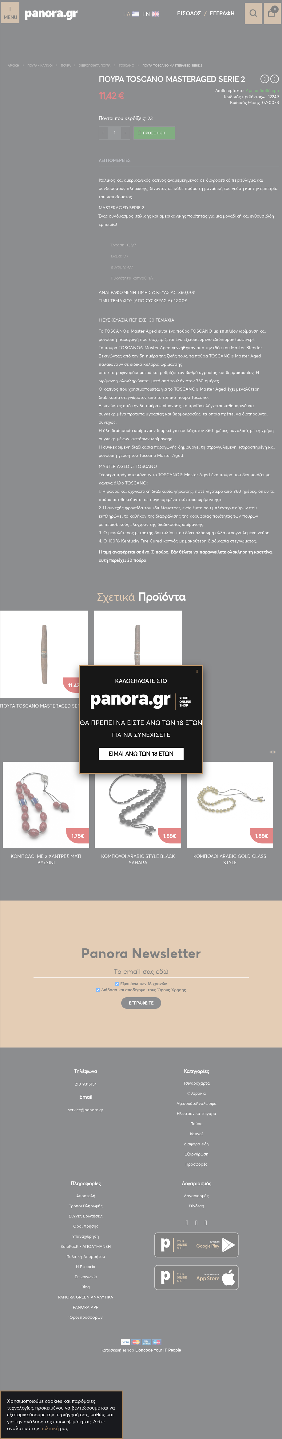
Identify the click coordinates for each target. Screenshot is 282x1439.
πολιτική (49, 1428)
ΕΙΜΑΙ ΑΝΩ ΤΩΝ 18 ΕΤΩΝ (141, 753)
